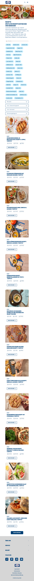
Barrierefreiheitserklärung (17, 575)
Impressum (17, 569)
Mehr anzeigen (17, 532)
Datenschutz (17, 571)
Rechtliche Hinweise (17, 573)
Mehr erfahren (12, 147)
